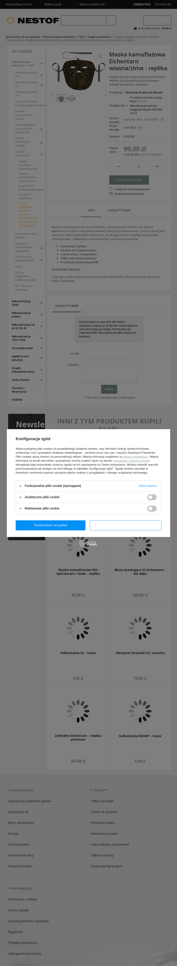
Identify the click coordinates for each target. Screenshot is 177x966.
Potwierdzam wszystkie (126, 525)
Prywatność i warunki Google (131, 460)
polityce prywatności (135, 456)
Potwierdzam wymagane (51, 525)
